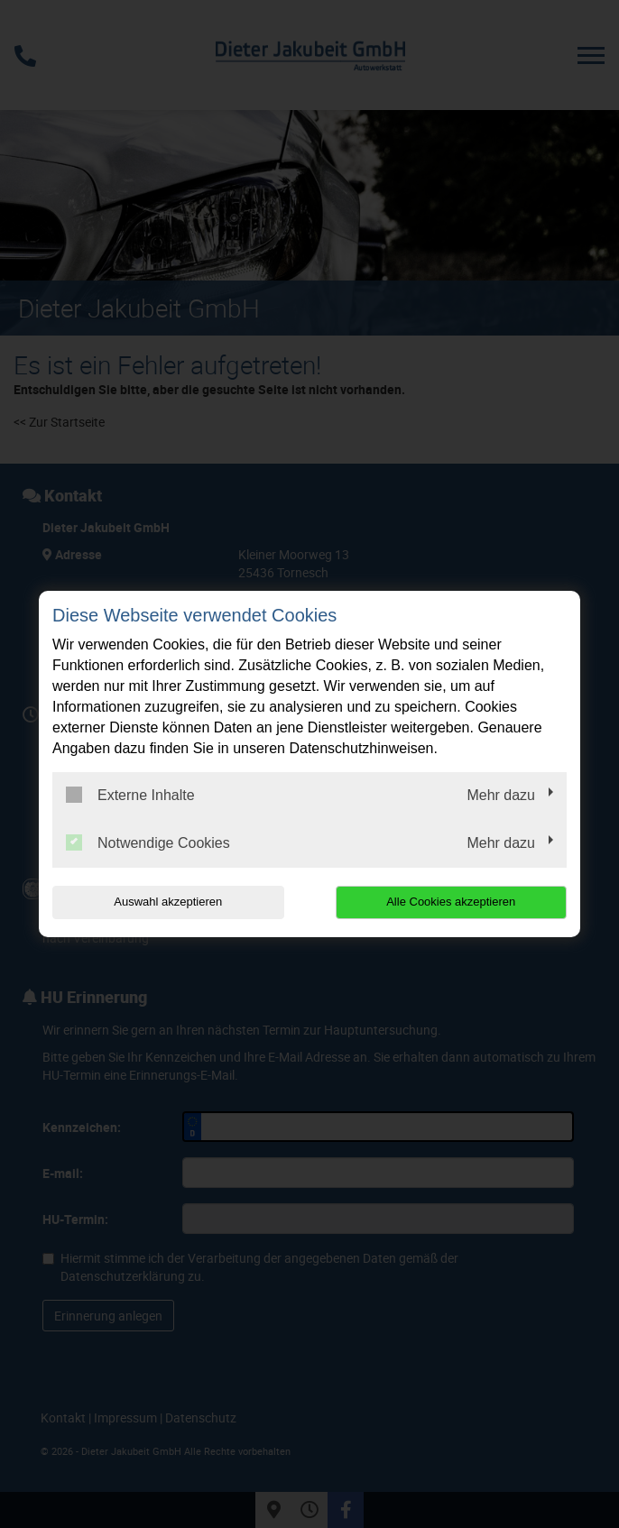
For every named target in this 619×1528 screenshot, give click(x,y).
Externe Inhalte (130, 795)
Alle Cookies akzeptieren (450, 901)
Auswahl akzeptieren (168, 901)
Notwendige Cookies (148, 842)
